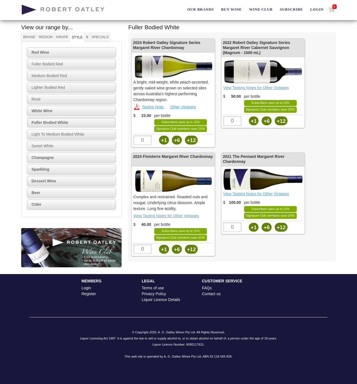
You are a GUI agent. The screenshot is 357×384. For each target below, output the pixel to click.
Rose (36, 99)
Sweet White (43, 146)
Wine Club (261, 9)
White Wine (42, 111)
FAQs (207, 288)
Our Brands (200, 9)
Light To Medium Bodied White (58, 134)
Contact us (211, 294)
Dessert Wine (44, 181)
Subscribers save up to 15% (180, 122)
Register (88, 294)
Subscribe (291, 9)
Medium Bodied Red (49, 76)
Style (77, 37)
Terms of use (153, 288)
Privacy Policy (154, 294)
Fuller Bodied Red (47, 64)
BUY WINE (231, 9)
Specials (100, 37)
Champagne (43, 157)
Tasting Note (149, 107)
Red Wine (40, 52)
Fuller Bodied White (50, 122)
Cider (37, 204)
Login (317, 9)
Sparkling (40, 169)
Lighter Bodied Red (48, 87)
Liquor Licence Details (161, 299)
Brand (29, 37)
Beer (36, 192)
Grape (62, 37)
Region (46, 37)
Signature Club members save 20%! (180, 128)
